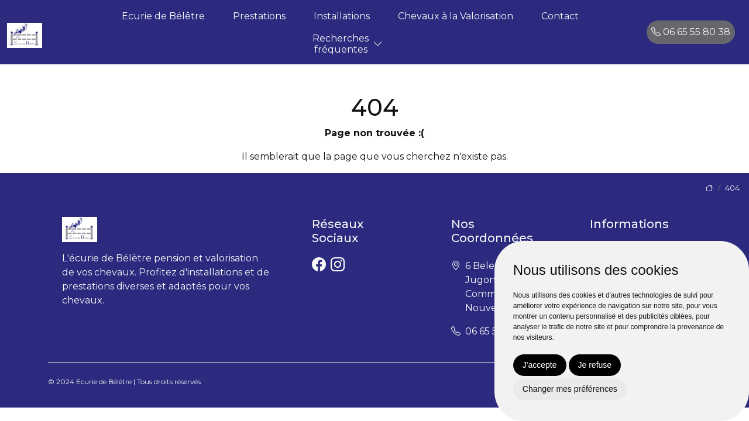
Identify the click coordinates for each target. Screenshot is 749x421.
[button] (378, 44)
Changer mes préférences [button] (570, 389)
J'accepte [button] (540, 365)
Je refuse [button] (595, 365)
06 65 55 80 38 (690, 31)
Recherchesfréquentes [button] (340, 44)
